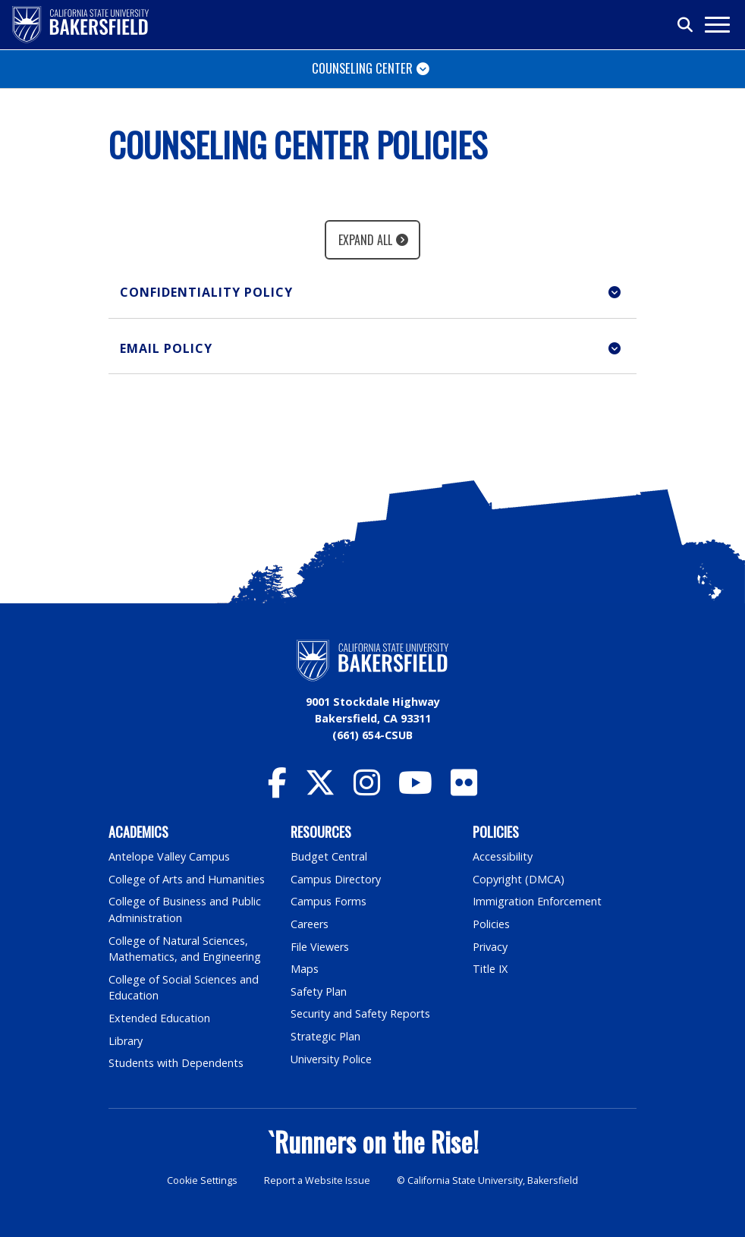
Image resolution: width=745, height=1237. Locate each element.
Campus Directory (336, 879)
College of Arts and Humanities (186, 879)
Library (125, 1041)
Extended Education (159, 1018)
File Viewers (320, 947)
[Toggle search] (685, 25)
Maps (305, 969)
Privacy (490, 947)
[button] (372, 292)
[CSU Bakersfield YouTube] (415, 789)
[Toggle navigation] (716, 25)
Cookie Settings (202, 1180)
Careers (309, 924)
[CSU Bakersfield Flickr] (464, 789)
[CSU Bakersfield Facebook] (277, 789)
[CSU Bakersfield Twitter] (320, 789)
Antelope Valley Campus (169, 856)
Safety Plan (319, 991)
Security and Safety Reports (360, 1013)
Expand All (365, 240)
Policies (491, 924)
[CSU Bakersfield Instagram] (366, 789)
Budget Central (329, 856)
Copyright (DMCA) (518, 879)
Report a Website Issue (317, 1180)
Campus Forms (328, 901)
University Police (331, 1059)
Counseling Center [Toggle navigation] (362, 67)
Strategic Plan (325, 1036)
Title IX (490, 969)
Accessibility (503, 856)
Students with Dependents (176, 1063)
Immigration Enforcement (537, 901)
